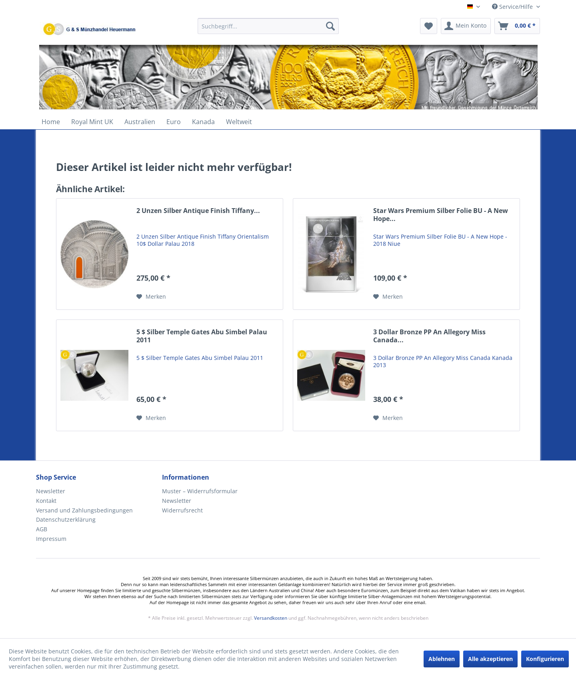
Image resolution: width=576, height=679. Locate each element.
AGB (41, 529)
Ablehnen (441, 659)
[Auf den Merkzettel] (151, 296)
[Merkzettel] (428, 26)
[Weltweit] (239, 121)
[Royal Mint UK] (92, 121)
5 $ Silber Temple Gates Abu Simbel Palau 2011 (201, 336)
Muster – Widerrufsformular (200, 491)
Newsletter (50, 491)
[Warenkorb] (517, 26)
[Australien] (140, 121)
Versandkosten (270, 618)
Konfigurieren (545, 659)
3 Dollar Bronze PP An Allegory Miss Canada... (429, 336)
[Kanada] (203, 121)
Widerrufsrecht (182, 510)
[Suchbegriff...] (268, 26)
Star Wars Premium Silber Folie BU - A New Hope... (440, 215)
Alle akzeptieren (490, 659)
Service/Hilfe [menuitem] (513, 6)
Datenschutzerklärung (66, 519)
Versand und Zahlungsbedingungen (84, 510)
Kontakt (46, 500)
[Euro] (173, 121)
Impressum (51, 538)
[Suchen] (330, 26)
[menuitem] (268, 30)
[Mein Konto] (466, 26)
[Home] (51, 121)
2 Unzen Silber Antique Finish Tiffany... (198, 211)
